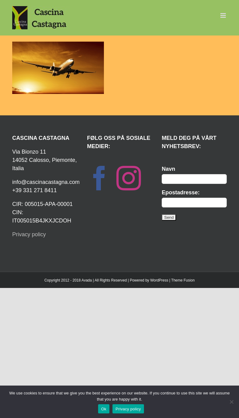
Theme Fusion (183, 280)
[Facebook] (99, 178)
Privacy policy (29, 234)
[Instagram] (128, 178)
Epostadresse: (181, 192)
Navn (168, 169)
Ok (103, 409)
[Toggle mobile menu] (223, 15)
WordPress (159, 280)
